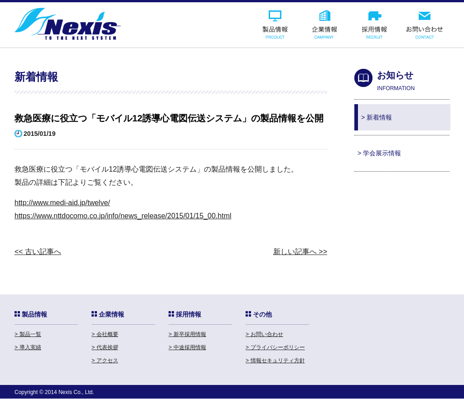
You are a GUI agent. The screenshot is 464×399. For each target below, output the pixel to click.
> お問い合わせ (264, 334)
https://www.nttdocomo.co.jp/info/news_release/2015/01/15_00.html (123, 216)
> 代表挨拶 (105, 347)
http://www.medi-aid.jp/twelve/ (62, 203)
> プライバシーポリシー (275, 347)
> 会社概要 (105, 334)
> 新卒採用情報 (187, 334)
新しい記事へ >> (300, 251)
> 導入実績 (27, 347)
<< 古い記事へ (37, 251)
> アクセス (105, 360)
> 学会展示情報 (379, 153)
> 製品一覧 (27, 334)
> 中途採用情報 (187, 347)
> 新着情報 (376, 117)
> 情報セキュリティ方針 (275, 360)
